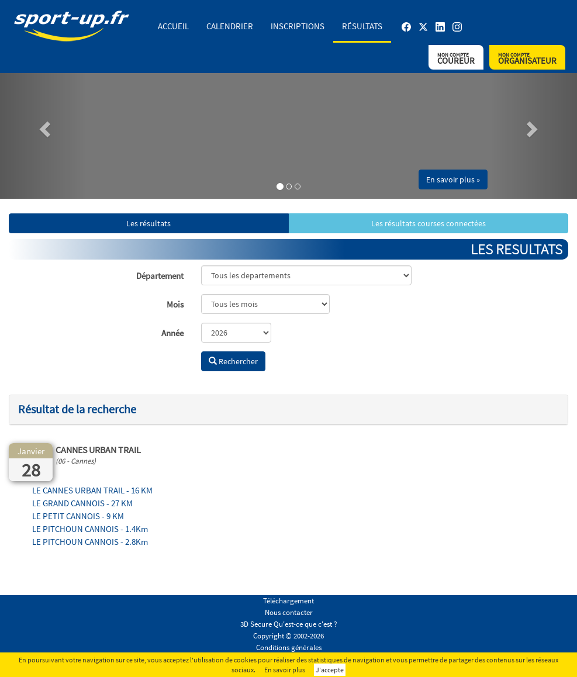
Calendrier (229, 26)
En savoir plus (284, 669)
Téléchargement (288, 601)
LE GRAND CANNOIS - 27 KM (82, 503)
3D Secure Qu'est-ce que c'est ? (288, 624)
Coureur (456, 58)
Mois (175, 304)
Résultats (362, 26)
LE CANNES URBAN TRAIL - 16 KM (92, 490)
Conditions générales (289, 647)
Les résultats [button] (148, 223)
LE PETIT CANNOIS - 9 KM (78, 515)
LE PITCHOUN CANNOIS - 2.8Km (90, 541)
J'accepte (330, 669)
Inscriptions (297, 26)
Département (160, 275)
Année (172, 332)
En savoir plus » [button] (453, 179)
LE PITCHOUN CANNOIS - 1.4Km (90, 528)
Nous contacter (289, 612)
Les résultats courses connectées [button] (428, 223)
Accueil (173, 26)
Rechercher (233, 361)
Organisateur (527, 58)
